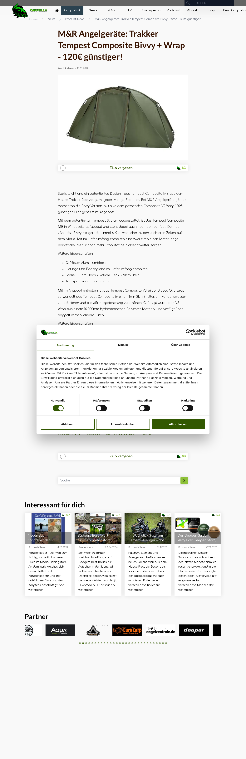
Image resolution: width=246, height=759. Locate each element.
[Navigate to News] (92, 10)
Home (33, 19)
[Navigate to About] (192, 10)
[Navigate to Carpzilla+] (72, 10)
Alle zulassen (178, 424)
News (51, 19)
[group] (35, 630)
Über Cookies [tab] (180, 344)
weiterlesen (35, 590)
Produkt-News (75, 19)
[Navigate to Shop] (210, 10)
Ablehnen (67, 424)
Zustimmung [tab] (65, 345)
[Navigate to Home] (57, 11)
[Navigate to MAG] (111, 10)
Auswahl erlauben (123, 424)
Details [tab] (123, 344)
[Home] (57, 10)
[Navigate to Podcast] (173, 10)
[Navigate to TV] (129, 10)
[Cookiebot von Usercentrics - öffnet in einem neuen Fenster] (188, 332)
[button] (80, 643)
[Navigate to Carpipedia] (151, 10)
